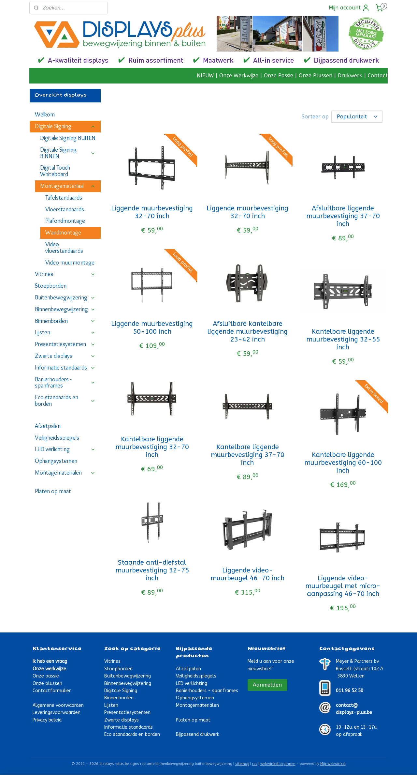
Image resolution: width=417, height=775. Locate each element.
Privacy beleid (47, 719)
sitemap (242, 763)
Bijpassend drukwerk (197, 734)
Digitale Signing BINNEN (67, 153)
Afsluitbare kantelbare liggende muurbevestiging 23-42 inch (248, 330)
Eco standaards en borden (65, 400)
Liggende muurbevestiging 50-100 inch (152, 327)
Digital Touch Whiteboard (55, 171)
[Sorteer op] (357, 116)
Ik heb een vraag (50, 660)
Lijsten (65, 332)
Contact (378, 75)
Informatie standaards (65, 367)
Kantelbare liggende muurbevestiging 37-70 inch (247, 454)
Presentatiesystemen (65, 344)
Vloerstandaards (64, 209)
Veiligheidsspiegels (57, 437)
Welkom (45, 114)
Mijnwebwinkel (333, 763)
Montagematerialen (65, 472)
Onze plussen (47, 683)
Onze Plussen (315, 75)
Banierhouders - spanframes (65, 382)
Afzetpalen (48, 426)
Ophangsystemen (56, 460)
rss (254, 763)
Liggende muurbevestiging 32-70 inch (152, 211)
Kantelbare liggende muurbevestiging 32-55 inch (343, 338)
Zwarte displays (65, 355)
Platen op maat (53, 491)
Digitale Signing (65, 126)
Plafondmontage (65, 220)
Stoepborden (50, 285)
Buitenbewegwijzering (65, 297)
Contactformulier (52, 690)
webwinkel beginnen (277, 763)
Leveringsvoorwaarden (56, 712)
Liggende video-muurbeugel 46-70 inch (247, 573)
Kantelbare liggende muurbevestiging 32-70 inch (152, 446)
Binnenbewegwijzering (65, 309)
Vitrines (65, 274)
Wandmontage (63, 232)
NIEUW (205, 75)
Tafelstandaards (63, 197)
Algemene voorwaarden (58, 704)
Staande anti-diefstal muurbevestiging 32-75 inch (152, 569)
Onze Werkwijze (238, 75)
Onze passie (46, 675)
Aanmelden (267, 684)
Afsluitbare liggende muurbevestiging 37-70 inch (343, 215)
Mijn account (349, 8)
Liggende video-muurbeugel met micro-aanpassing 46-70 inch (343, 585)
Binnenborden (65, 321)
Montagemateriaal (67, 186)
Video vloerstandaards (64, 247)
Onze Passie (278, 75)
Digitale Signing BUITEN (67, 138)
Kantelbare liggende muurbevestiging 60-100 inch (343, 462)
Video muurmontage (69, 262)
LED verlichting (65, 449)
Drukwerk (350, 75)
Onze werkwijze (49, 668)
